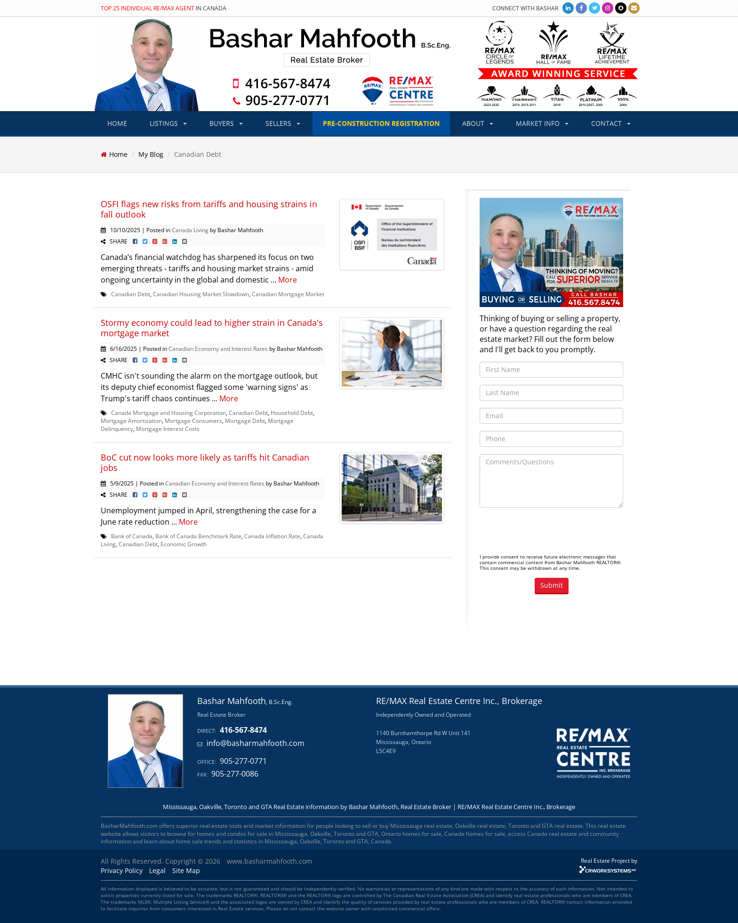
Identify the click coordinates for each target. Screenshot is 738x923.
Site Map (186, 870)
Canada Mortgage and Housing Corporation (168, 412)
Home (118, 154)
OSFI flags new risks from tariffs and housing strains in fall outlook (209, 209)
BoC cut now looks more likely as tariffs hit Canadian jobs (205, 462)
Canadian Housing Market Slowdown (201, 294)
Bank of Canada (131, 536)
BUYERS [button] (226, 123)
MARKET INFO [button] (542, 123)
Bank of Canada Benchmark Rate (198, 536)
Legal (157, 870)
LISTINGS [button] (168, 123)
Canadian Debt (130, 294)
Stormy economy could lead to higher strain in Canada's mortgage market (212, 328)
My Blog (150, 154)
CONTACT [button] (611, 123)
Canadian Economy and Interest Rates (218, 348)
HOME (117, 123)
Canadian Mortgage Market (288, 294)
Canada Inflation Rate (272, 536)
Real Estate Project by (609, 860)
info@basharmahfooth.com (256, 743)
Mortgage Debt (245, 420)
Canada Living (190, 230)
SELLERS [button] (282, 123)
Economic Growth (183, 544)
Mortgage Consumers (193, 420)
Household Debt (292, 412)
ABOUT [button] (477, 123)
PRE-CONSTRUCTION (381, 123)
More (287, 280)
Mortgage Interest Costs (168, 428)
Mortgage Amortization (131, 420)
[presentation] (551, 533)
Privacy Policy (122, 870)
